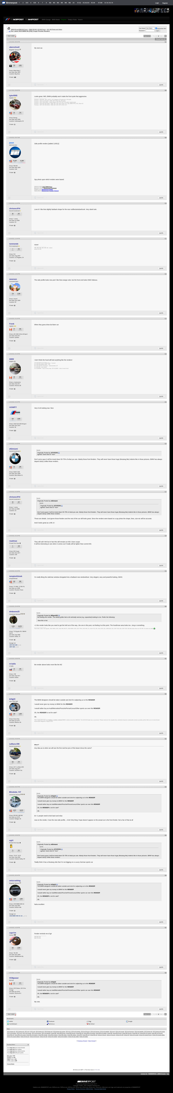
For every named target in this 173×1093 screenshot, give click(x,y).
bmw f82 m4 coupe (20, 1035)
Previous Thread (82, 1041)
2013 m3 (27, 1031)
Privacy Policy (71, 1089)
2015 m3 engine (11, 1033)
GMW (11, 359)
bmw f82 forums (127, 1033)
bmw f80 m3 (79, 1033)
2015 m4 (19, 1033)
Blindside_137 (15, 792)
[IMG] (8, 1059)
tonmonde (13, 244)
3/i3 (27, 3)
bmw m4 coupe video (158, 1035)
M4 (58, 3)
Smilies (9, 1057)
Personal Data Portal (100, 1089)
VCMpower (14, 978)
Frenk (11, 324)
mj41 (11, 840)
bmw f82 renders (53, 1035)
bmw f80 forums (71, 1033)
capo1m (12, 933)
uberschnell (14, 47)
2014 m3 (68, 1031)
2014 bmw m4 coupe (59, 1031)
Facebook (51, 1021)
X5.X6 (93, 3)
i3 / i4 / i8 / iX (109, 3)
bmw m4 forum (25, 1036)
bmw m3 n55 (120, 1035)
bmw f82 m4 (10, 1035)
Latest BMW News (47, 186)
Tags (8, 1028)
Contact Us (144, 1074)
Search (80, 19)
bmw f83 (79, 1035)
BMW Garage (46, 19)
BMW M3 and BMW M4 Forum (19, 29)
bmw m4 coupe (134, 1035)
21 (15, 430)
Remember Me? (160, 28)
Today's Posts (72, 19)
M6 (66, 3)
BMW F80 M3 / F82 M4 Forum (37, 29)
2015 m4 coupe (26, 1033)
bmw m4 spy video (73, 1036)
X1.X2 (79, 3)
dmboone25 (14, 611)
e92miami (13, 449)
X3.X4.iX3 (86, 3)
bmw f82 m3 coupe (145, 1033)
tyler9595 (13, 95)
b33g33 (12, 699)
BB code (9, 1056)
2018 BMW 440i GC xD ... (16, 916)
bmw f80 (53, 1033)
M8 (70, 3)
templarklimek (15, 576)
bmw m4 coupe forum (145, 1035)
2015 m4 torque (36, 1033)
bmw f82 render (42, 1035)
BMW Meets (56, 19)
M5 (62, 3)
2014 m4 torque (129, 1031)
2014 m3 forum (85, 1031)
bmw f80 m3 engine (89, 1033)
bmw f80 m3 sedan (101, 1033)
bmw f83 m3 (86, 1035)
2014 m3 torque (94, 1031)
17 (15, 959)
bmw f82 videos (71, 1035)
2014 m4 (112, 1031)
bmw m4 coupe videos (13, 1036)
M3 (54, 3)
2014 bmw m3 (40, 1031)
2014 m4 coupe (119, 1031)
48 (15, 77)
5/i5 (34, 3)
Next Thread (91, 1041)
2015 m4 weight (46, 1033)
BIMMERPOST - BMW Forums (157, 1074)
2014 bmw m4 (48, 1031)
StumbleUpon (13, 1024)
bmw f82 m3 (135, 1033)
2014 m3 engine (75, 1031)
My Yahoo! (91, 1024)
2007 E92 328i (13, 645)
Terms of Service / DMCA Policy (84, 1089)
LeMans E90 (14, 744)
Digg (90, 1021)
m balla (12, 664)
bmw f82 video (62, 1035)
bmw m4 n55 (43, 1036)
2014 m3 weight (104, 1031)
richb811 (13, 407)
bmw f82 (109, 1033)
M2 (50, 3)
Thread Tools (160, 39)
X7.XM (100, 3)
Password (142, 30)
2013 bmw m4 (20, 1031)
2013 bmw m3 (11, 1031)
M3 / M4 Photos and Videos (54, 29)
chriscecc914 (14, 208)
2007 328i (12, 647)
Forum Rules (10, 1064)
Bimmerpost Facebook (50, 188)
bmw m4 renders (63, 1036)
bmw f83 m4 (93, 1035)
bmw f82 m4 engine (32, 1035)
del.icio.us (52, 1024)
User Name (142, 28)
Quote (161, 85)
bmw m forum (102, 1035)
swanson (13, 279)
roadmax (13, 541)
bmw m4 (126, 1035)
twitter (11, 1021)
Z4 (73, 3)
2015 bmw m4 (148, 1031)
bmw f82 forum (117, 1033)
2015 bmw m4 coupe (159, 1031)
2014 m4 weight (138, 1031)
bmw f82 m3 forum (157, 1033)
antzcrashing (14, 880)
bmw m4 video (83, 1036)
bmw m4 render (52, 1036)
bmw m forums (111, 1035)
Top (168, 1074)
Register (165, 3)
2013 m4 (32, 1031)
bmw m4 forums (34, 1036)
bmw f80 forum (61, 1033)
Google (130, 1021)
